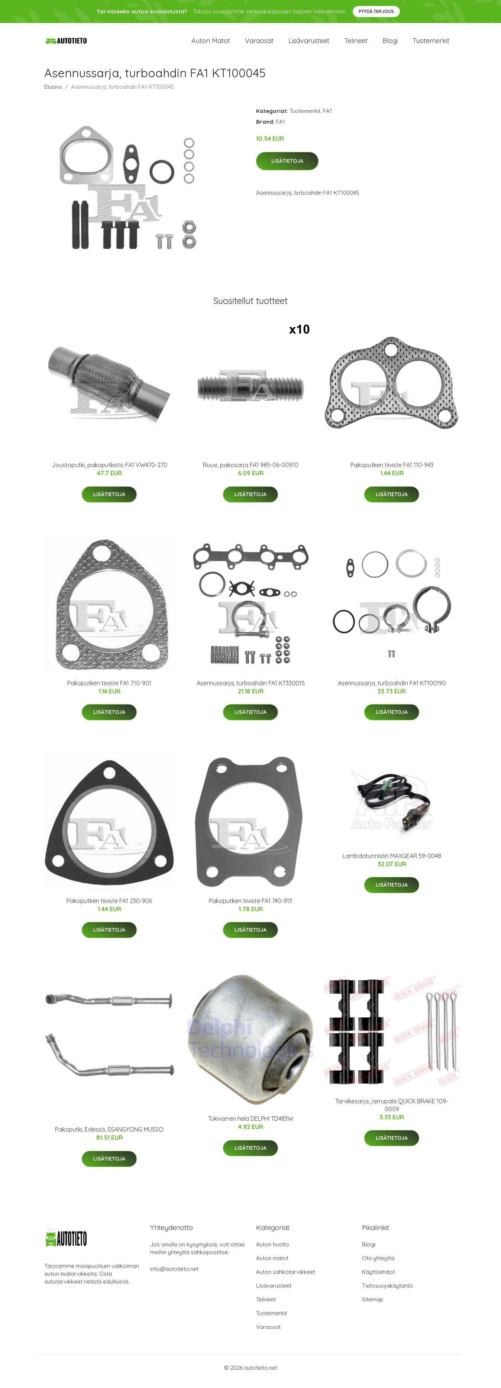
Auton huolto (272, 1251)
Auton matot (210, 44)
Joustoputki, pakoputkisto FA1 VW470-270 (109, 472)
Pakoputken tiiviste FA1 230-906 (109, 908)
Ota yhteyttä (378, 1265)
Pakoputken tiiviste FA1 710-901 (109, 690)
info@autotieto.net (174, 1276)
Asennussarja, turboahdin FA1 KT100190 (392, 690)
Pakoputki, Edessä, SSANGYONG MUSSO (109, 1137)
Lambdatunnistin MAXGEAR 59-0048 (392, 863)
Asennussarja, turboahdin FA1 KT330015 (251, 690)
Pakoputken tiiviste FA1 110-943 (391, 472)
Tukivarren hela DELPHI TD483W (250, 1126)
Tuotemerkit (431, 44)
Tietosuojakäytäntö (387, 1293)
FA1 (327, 118)
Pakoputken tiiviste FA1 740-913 (250, 908)
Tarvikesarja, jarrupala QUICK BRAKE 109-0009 (391, 1112)
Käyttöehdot (378, 1279)
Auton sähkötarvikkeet (285, 1279)
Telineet (356, 44)
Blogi (390, 44)
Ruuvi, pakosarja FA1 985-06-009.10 (250, 472)
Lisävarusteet (308, 44)
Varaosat (259, 44)
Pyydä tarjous (376, 11)
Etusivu (53, 94)
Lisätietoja (287, 168)
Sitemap (372, 1306)
